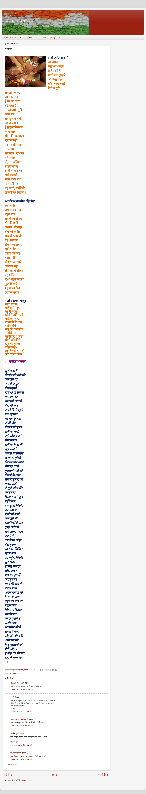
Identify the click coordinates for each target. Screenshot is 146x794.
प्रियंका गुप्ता (15, 733)
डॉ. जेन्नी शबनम (15, 753)
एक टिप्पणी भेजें (12, 765)
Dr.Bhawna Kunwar (18, 719)
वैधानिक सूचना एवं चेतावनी (52, 38)
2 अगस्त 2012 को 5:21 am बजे (21, 711)
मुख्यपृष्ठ (55, 774)
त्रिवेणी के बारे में (10, 38)
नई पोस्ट (8, 774)
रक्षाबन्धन (16, 674)
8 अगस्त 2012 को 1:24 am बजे (21, 759)
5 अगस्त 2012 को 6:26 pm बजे (21, 745)
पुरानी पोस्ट (103, 774)
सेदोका (29, 38)
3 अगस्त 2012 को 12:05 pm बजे (21, 726)
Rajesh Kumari (16, 683)
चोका (37, 38)
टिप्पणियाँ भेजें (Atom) (19, 780)
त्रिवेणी (12, 15)
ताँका (21, 38)
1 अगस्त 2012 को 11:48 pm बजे (21, 689)
